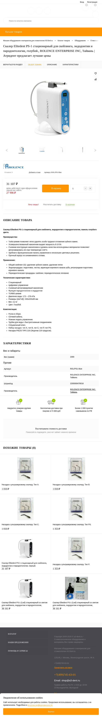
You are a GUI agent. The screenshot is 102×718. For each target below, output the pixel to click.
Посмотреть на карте (63, 668)
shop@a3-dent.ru (70, 681)
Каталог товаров (13, 31)
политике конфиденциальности (40, 705)
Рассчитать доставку (52, 205)
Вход (82, 2)
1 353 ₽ (76, 531)
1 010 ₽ (25, 491)
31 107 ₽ (25, 571)
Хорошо (51, 712)
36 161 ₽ (25, 611)
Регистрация (92, 2)
